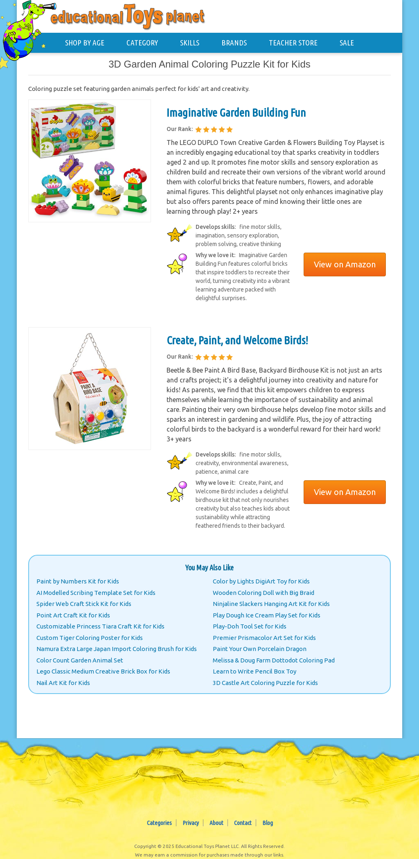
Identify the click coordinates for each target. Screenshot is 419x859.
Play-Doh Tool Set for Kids (249, 626)
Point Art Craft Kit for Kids (73, 615)
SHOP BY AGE (84, 42)
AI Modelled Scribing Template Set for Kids (95, 592)
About (216, 822)
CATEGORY (142, 42)
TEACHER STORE (293, 42)
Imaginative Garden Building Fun (236, 112)
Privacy (190, 822)
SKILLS (189, 42)
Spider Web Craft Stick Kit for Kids (83, 603)
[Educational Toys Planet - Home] (31, 31)
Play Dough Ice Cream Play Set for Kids (266, 615)
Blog (267, 822)
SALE (347, 42)
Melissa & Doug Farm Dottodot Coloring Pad (274, 660)
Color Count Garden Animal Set (79, 660)
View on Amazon (345, 264)
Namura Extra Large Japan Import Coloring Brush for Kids (116, 648)
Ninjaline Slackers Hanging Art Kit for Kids (271, 603)
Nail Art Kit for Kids (63, 682)
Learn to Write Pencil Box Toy (254, 671)
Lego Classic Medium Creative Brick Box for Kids (103, 671)
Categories (159, 822)
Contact (243, 822)
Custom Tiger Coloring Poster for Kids (89, 637)
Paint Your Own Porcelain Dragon (259, 648)
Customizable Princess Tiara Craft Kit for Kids (100, 626)
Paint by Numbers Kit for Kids (77, 581)
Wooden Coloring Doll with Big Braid (263, 592)
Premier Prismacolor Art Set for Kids (264, 637)
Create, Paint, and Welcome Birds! (237, 340)
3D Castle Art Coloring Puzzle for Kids (265, 682)
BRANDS (234, 42)
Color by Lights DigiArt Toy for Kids (261, 581)
